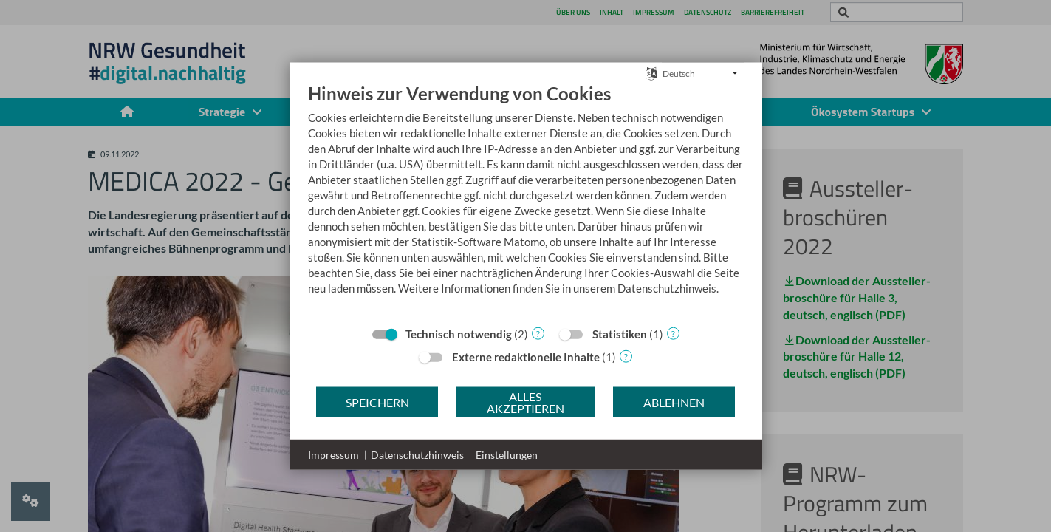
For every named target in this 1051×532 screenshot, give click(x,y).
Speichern (377, 402)
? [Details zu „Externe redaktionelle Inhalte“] (626, 355)
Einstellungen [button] (507, 455)
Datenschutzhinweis (417, 455)
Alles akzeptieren (525, 402)
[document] (526, 200)
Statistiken (619, 334)
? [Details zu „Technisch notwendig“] (538, 332)
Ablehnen (674, 402)
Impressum (333, 455)
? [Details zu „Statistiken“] (673, 332)
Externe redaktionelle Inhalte (526, 357)
